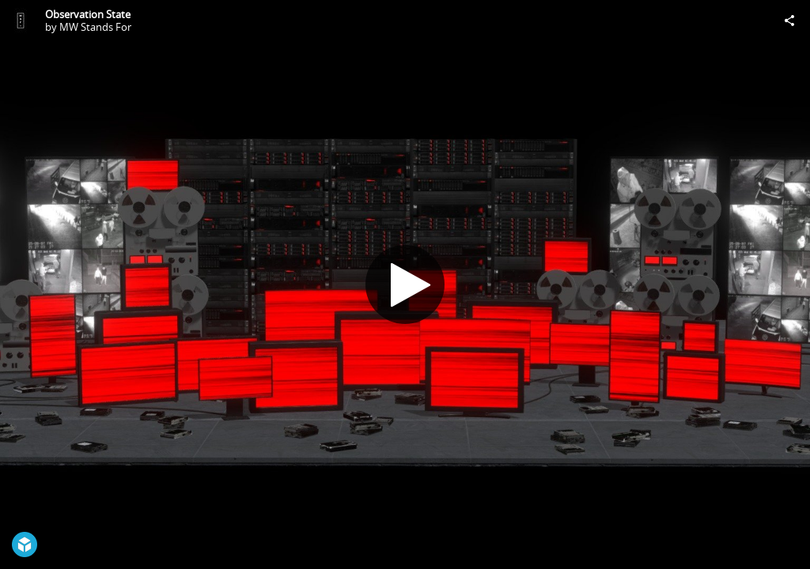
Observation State (88, 14)
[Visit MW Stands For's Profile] (20, 20)
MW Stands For (95, 27)
